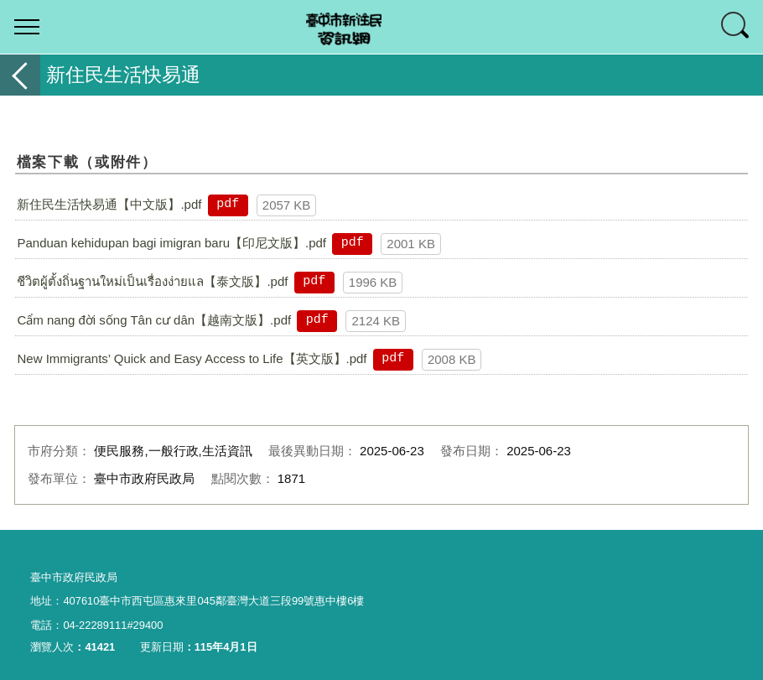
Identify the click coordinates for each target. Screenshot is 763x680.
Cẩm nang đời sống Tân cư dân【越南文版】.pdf (154, 320)
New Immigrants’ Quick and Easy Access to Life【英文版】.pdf (191, 358)
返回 (20, 75)
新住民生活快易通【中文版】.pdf (109, 204)
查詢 (736, 27)
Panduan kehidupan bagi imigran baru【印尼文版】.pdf (171, 243)
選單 (27, 27)
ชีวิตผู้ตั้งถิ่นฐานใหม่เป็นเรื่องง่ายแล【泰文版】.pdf (152, 281)
